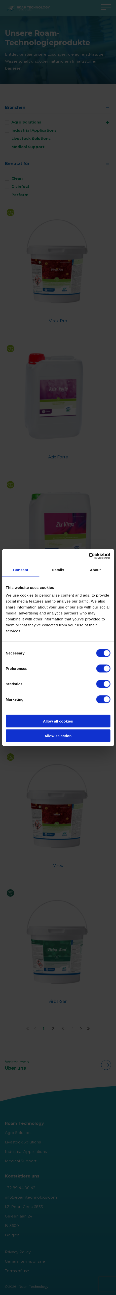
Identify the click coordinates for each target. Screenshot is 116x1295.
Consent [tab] (20, 569)
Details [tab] (58, 569)
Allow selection (58, 735)
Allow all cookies (58, 721)
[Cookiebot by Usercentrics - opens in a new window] (88, 556)
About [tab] (95, 569)
